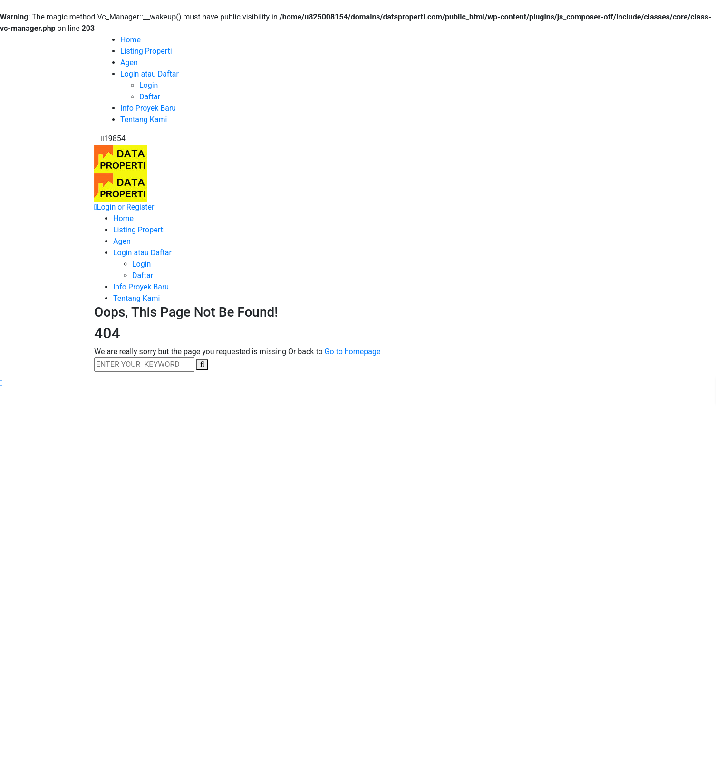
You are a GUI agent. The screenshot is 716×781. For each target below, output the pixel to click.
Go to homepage (353, 351)
